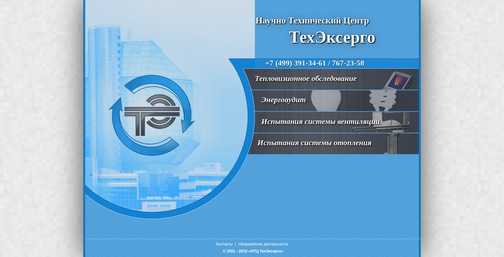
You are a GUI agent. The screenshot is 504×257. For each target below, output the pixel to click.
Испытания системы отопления (314, 142)
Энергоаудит (283, 99)
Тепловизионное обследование (306, 78)
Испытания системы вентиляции (320, 121)
